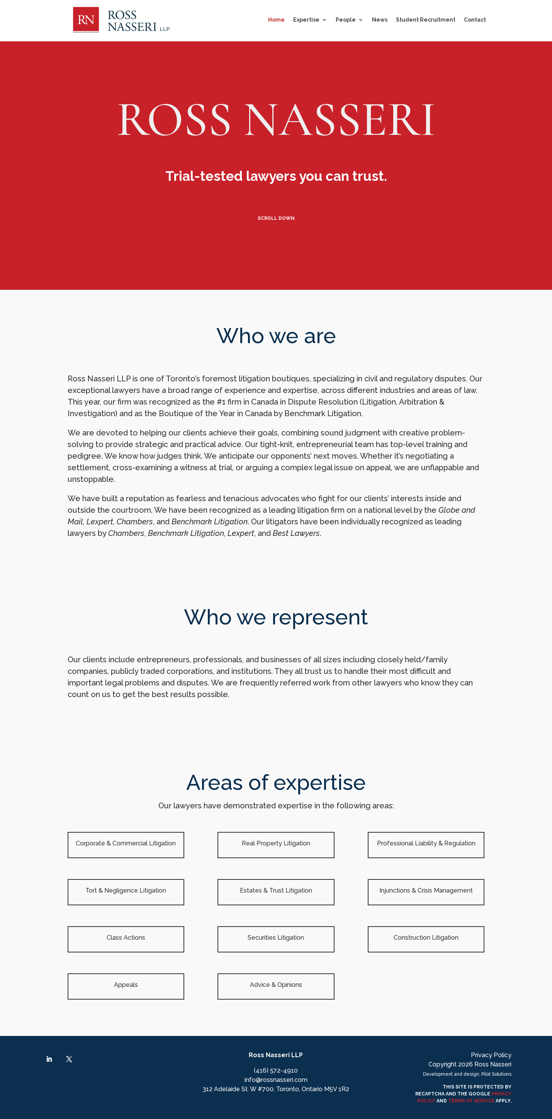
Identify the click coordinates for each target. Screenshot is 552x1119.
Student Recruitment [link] (425, 20)
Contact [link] (475, 20)
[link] (121, 20)
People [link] (346, 20)
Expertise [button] (306, 20)
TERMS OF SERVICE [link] (471, 1101)
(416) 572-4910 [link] (276, 1070)
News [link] (379, 20)
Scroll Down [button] (276, 218)
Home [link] (276, 20)
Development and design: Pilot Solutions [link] (467, 1074)
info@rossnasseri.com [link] (276, 1079)
